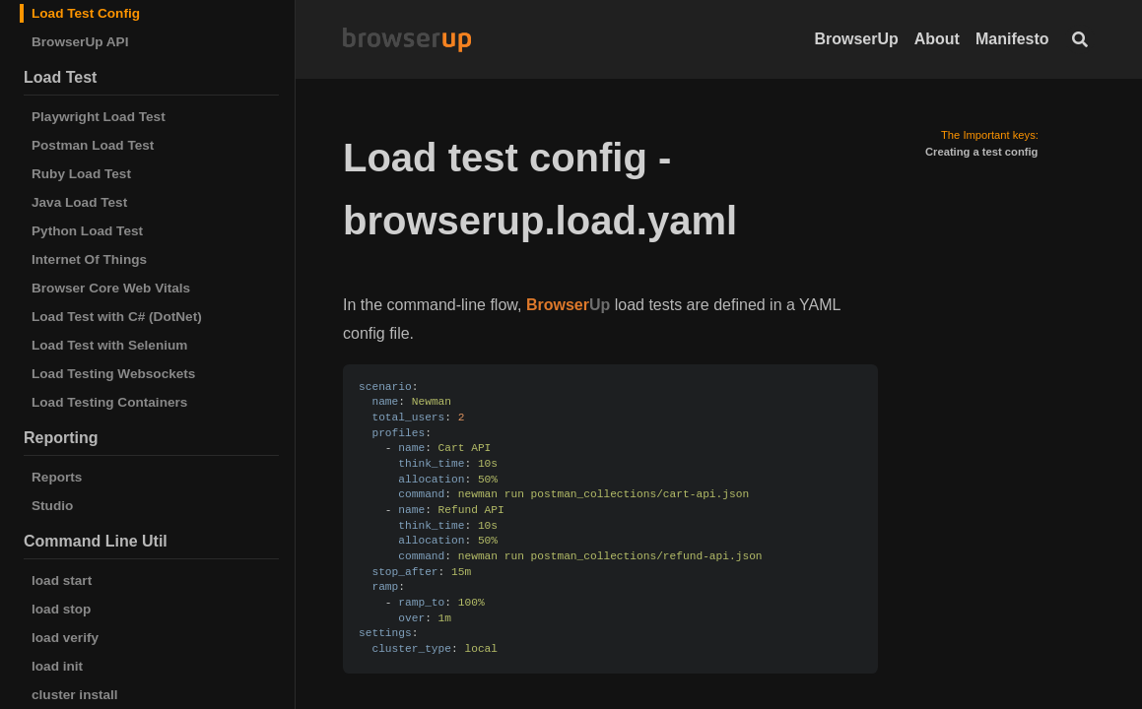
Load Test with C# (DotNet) (117, 316)
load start (62, 580)
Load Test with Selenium (109, 345)
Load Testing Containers (109, 402)
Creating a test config (981, 152)
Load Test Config (86, 13)
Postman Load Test (93, 145)
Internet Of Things (89, 259)
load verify (65, 637)
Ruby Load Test (81, 173)
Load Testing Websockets (113, 373)
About (937, 39)
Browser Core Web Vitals (111, 288)
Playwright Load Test (99, 116)
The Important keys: (990, 135)
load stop (61, 609)
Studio (52, 505)
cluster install (75, 694)
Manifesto (1012, 39)
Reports (57, 477)
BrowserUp (856, 39)
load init (57, 666)
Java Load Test (79, 202)
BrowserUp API (80, 41)
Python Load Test (87, 231)
